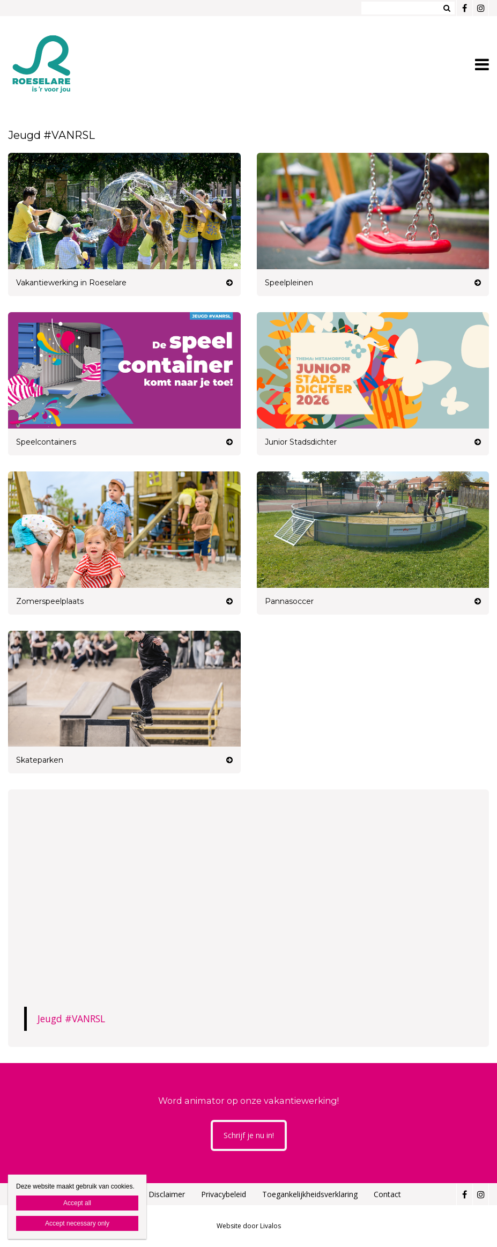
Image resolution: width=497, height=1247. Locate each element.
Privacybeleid (223, 1194)
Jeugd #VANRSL (71, 1018)
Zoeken (447, 8)
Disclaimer (167, 1194)
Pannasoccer (289, 601)
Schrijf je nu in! (249, 1135)
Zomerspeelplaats (50, 601)
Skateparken (39, 760)
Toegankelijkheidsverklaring (310, 1194)
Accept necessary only (77, 1223)
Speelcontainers (46, 442)
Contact (387, 1194)
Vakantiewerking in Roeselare (71, 282)
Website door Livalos (249, 1225)
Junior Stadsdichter (301, 442)
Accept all (77, 1203)
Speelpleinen (289, 282)
